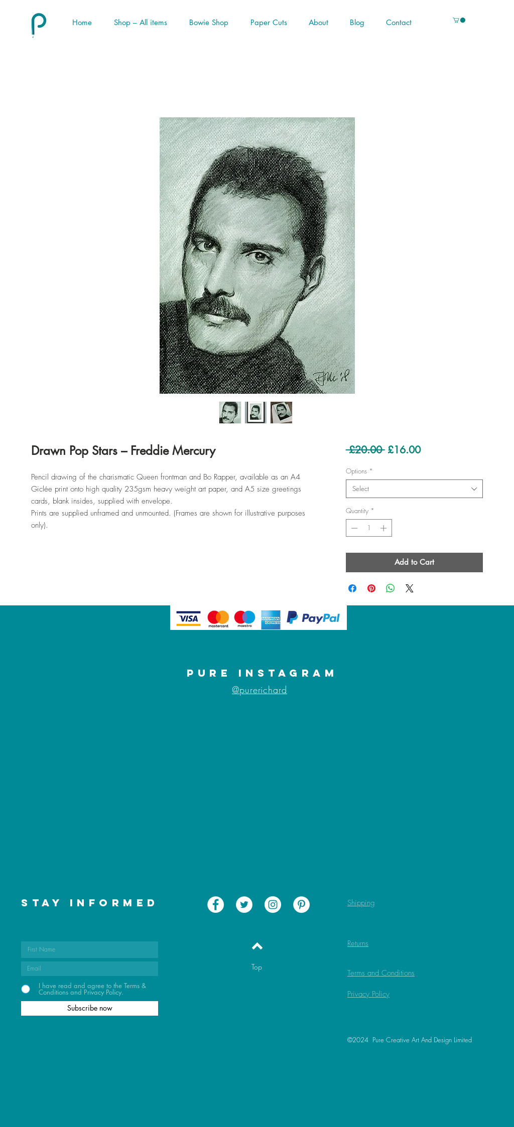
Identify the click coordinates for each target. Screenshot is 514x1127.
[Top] (257, 967)
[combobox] (414, 488)
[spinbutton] (368, 528)
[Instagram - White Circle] (273, 904)
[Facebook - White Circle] (215, 904)
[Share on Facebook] (352, 588)
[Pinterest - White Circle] (301, 904)
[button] (432, 22)
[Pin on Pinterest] (371, 588)
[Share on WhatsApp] (390, 588)
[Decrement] (353, 528)
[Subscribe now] (89, 1008)
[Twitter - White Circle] (244, 904)
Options (359, 470)
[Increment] (384, 528)
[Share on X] (410, 588)
